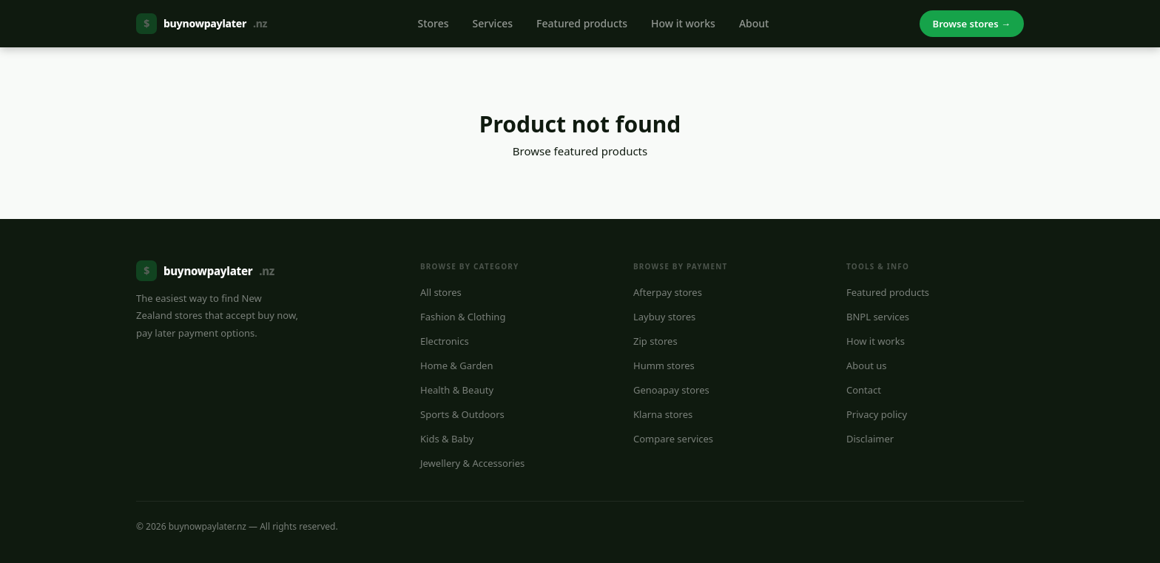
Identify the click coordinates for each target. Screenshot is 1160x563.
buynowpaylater (201, 23)
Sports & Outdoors (462, 414)
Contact (863, 390)
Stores (432, 23)
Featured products (581, 23)
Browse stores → (972, 23)
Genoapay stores (671, 390)
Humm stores (664, 365)
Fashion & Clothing (462, 316)
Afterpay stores (667, 292)
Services (493, 23)
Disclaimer (870, 438)
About (754, 23)
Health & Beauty (456, 390)
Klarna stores (662, 414)
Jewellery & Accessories (472, 463)
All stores (441, 292)
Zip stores (655, 341)
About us (866, 365)
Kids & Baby (446, 438)
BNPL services (877, 316)
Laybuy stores (664, 316)
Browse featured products (580, 151)
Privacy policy (876, 414)
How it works (683, 23)
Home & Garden (456, 365)
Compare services (673, 438)
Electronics (444, 341)
